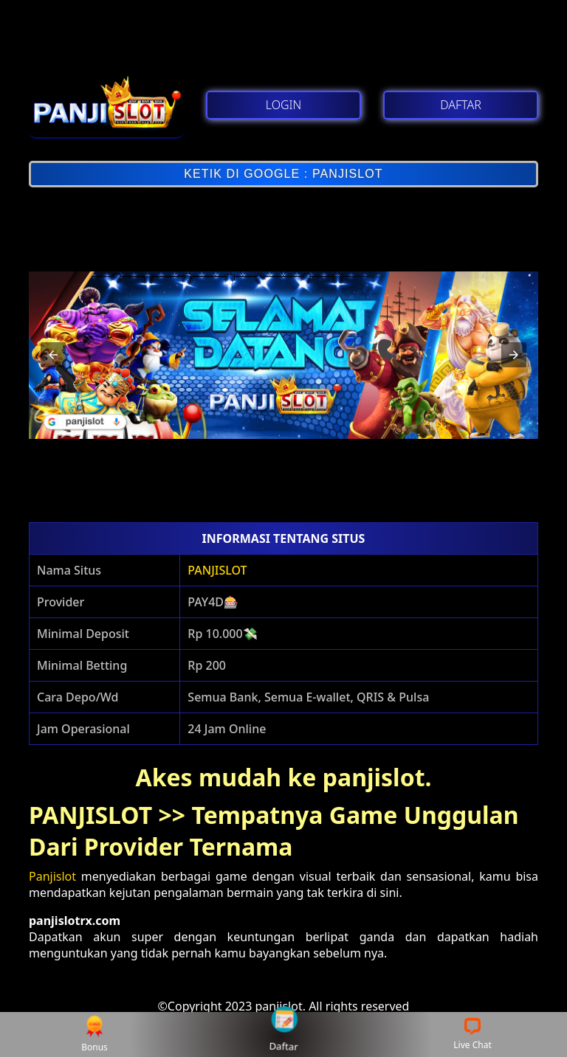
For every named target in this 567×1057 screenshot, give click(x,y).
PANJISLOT (217, 570)
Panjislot (52, 876)
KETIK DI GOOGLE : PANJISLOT (283, 173)
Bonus (94, 1034)
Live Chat (472, 1034)
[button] (53, 354)
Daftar (283, 1032)
